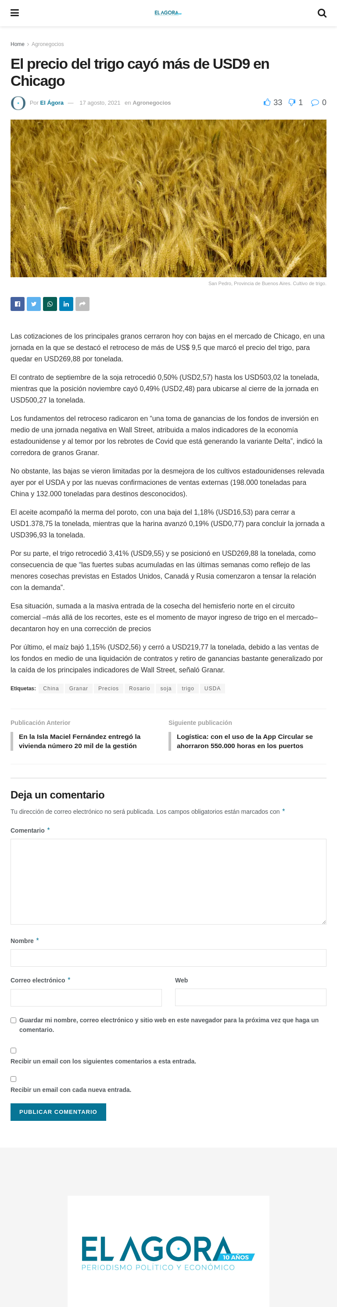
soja (166, 688)
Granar (78, 688)
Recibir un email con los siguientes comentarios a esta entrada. (103, 1062)
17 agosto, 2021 (99, 102)
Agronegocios (48, 44)
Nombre (25, 942)
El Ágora (51, 102)
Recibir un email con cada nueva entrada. (71, 1090)
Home (18, 44)
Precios (108, 688)
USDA (212, 688)
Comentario (30, 832)
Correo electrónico (41, 981)
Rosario (139, 688)
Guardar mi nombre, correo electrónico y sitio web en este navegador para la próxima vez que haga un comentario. (169, 1025)
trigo (188, 688)
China (51, 688)
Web (181, 981)
